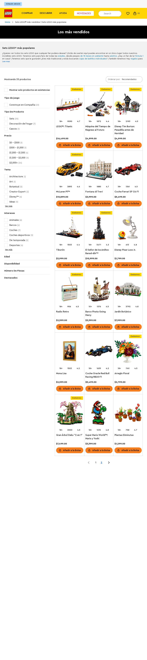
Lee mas (6, 61)
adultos (113, 56)
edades (61, 56)
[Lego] (8, 13)
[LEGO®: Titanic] (69, 104)
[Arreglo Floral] (128, 351)
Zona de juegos (13, 4)
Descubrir (46, 13)
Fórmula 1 (139, 56)
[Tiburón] (69, 228)
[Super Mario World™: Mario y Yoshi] (98, 413)
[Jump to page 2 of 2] (109, 462)
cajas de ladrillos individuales (93, 59)
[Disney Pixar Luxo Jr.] (128, 228)
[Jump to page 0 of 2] (89, 462)
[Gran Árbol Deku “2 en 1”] (69, 413)
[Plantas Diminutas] (128, 413)
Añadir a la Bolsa (72, 145)
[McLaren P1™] (69, 170)
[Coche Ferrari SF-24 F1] (128, 170)
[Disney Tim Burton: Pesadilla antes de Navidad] (128, 104)
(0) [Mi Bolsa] (136, 13)
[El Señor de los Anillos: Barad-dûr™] (98, 228)
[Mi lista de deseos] (128, 13)
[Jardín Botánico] (128, 290)
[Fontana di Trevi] (98, 170)
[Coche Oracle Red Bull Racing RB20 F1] (98, 351)
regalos (134, 59)
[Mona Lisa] (69, 351)
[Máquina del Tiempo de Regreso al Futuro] (98, 104)
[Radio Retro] (69, 290)
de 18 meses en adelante (91, 56)
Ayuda (63, 13)
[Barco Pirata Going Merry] (98, 290)
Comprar (27, 13)
